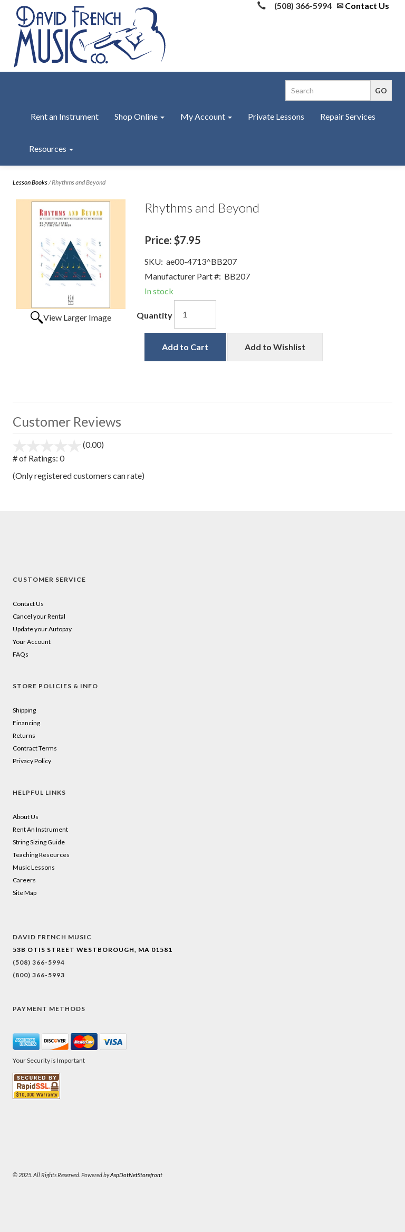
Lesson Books (30, 182)
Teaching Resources (41, 855)
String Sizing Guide (39, 842)
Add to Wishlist (275, 347)
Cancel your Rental (39, 616)
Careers (24, 880)
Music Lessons (34, 867)
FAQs (20, 654)
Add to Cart (185, 347)
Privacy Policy (32, 761)
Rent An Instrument (40, 829)
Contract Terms (35, 748)
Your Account (32, 642)
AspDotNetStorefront (136, 1174)
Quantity (154, 315)
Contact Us (367, 6)
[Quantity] (195, 314)
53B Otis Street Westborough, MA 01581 (92, 950)
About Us (25, 817)
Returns (24, 735)
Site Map (24, 893)
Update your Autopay (42, 629)
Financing (26, 723)
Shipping (24, 710)
